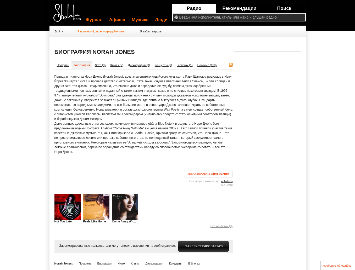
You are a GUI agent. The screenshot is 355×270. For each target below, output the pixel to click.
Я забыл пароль (151, 31)
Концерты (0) (163, 65)
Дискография (154, 263)
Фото (121, 263)
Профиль (63, 65)
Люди (161, 19)
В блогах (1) (185, 65)
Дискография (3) (139, 65)
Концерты (175, 263)
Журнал (94, 19)
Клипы (135, 263)
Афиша (117, 19)
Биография (104, 263)
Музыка (140, 19)
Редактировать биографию (208, 173)
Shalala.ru (69, 15)
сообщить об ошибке (337, 265)
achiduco (226, 181)
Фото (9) (100, 65)
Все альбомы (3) (221, 226)
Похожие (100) (207, 65)
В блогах (194, 263)
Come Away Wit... (124, 221)
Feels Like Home (94, 221)
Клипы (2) (116, 65)
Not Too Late (63, 221)
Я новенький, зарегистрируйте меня (101, 31)
